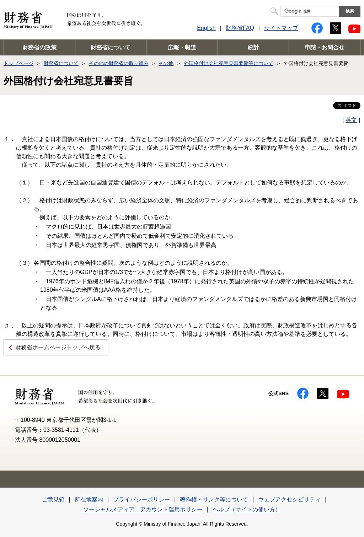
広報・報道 (182, 47)
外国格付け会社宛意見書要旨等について (228, 63)
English (206, 28)
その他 (166, 63)
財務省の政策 (39, 47)
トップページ (18, 63)
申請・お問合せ (324, 47)
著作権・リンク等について (214, 499)
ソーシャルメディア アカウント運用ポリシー (143, 509)
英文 (351, 120)
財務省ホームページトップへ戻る (58, 347)
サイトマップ (281, 28)
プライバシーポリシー (141, 499)
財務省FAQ (240, 28)
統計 (253, 47)
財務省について (110, 47)
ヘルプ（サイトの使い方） (247, 509)
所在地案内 (89, 499)
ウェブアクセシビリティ (289, 499)
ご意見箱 (53, 499)
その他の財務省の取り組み (119, 63)
